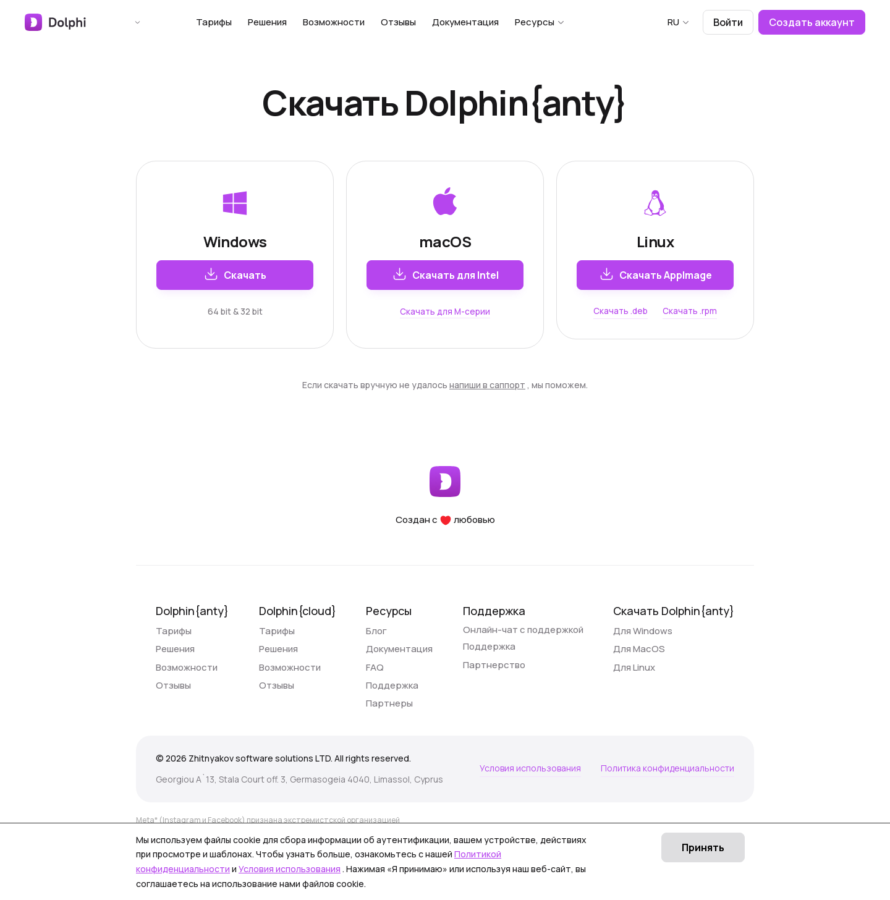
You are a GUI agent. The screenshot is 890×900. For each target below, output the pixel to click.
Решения (285, 21)
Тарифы (232, 21)
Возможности (352, 21)
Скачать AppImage (655, 274)
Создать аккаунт (812, 22)
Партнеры (389, 731)
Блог (376, 637)
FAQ (375, 684)
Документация (484, 21)
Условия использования (530, 803)
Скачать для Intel (445, 274)
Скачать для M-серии (445, 311)
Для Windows (642, 637)
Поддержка (392, 708)
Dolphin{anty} (192, 610)
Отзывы (416, 21)
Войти (728, 22)
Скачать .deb (620, 311)
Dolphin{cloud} (297, 610)
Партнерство (494, 684)
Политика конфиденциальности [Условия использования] (667, 803)
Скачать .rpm (690, 311)
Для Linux (634, 684)
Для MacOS (639, 661)
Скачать (234, 274)
